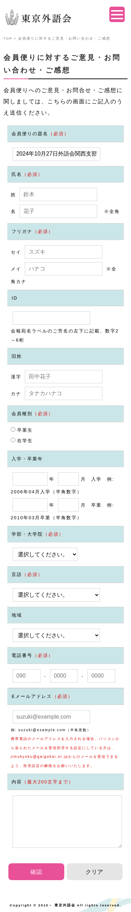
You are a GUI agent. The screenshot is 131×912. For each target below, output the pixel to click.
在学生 (22, 440)
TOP (7, 38)
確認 (36, 872)
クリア (94, 872)
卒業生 (22, 430)
